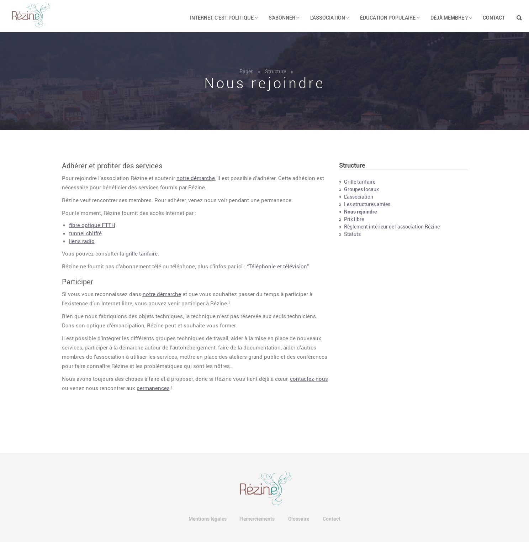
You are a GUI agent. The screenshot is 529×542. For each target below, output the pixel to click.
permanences (153, 387)
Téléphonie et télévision (278, 266)
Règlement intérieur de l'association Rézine (392, 226)
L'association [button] (329, 17)
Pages (246, 71)
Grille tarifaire (359, 181)
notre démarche (195, 177)
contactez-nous (309, 378)
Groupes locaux (361, 189)
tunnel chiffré (85, 233)
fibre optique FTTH (92, 224)
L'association (358, 196)
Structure (275, 71)
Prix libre (354, 219)
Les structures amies (367, 204)
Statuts (352, 234)
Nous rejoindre (360, 211)
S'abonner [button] (284, 17)
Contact (494, 17)
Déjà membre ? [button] (451, 17)
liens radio (82, 240)
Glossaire (298, 518)
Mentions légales (208, 518)
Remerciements (257, 518)
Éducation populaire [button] (390, 17)
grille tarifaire (142, 253)
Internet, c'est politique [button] (224, 17)
